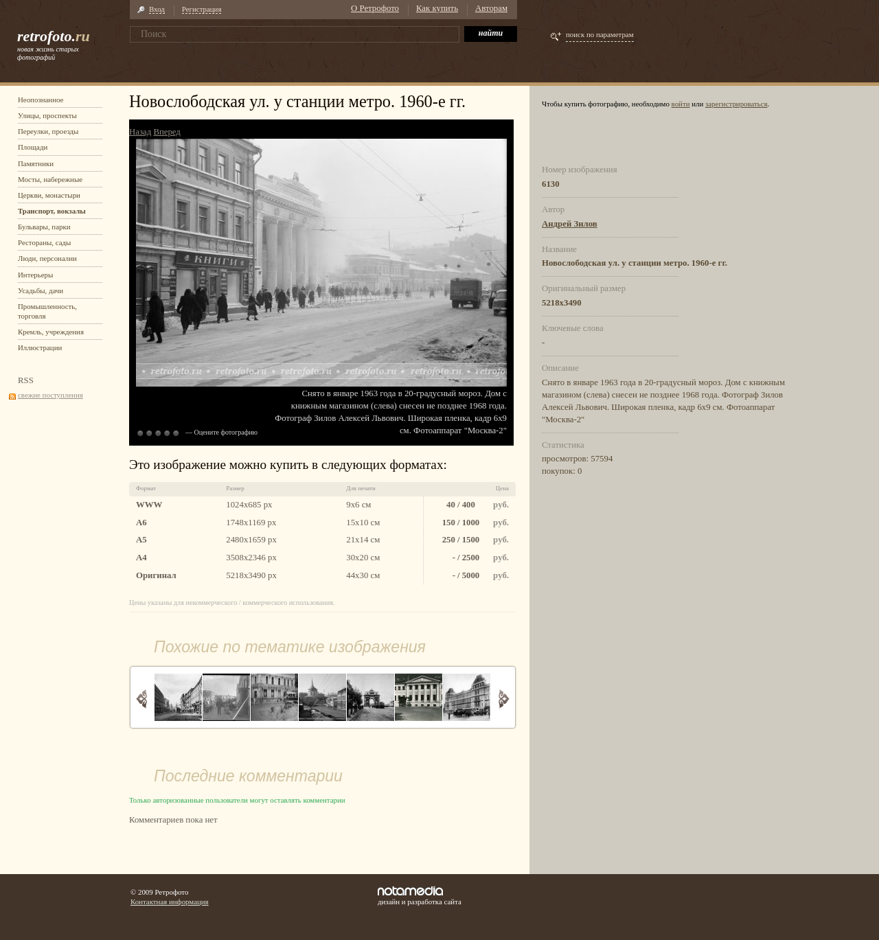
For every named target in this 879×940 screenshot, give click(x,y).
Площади (32, 147)
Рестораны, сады (44, 242)
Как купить (437, 8)
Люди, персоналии (47, 258)
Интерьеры (35, 275)
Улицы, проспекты (47, 115)
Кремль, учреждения (51, 332)
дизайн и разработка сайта (419, 896)
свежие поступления (50, 395)
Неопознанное (40, 99)
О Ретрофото (375, 8)
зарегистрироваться (736, 104)
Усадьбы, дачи (40, 290)
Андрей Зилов (569, 224)
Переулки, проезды (48, 131)
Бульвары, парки (44, 226)
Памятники (36, 163)
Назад (140, 132)
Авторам (491, 8)
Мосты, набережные (50, 179)
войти (681, 104)
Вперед (166, 132)
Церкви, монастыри (49, 195)
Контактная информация (169, 901)
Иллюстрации (40, 347)
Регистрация (202, 9)
